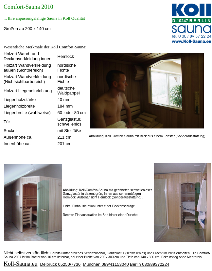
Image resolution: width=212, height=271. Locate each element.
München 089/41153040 (106, 264)
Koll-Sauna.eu (20, 264)
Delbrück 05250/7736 (60, 264)
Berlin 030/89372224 (149, 264)
